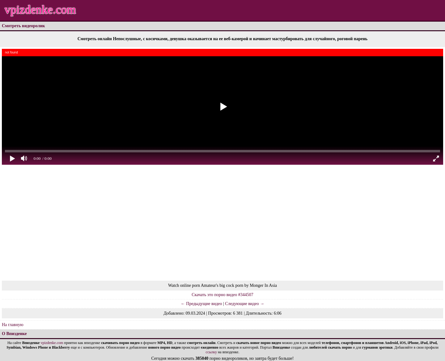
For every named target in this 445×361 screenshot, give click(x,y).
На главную (12, 324)
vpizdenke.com (40, 9)
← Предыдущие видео (201, 303)
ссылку (211, 352)
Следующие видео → (244, 303)
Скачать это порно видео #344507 (222, 294)
